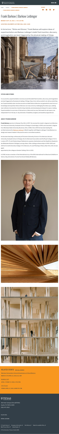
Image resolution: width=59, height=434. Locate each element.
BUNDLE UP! (5, 379)
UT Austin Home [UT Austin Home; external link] (4, 425)
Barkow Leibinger (18, 130)
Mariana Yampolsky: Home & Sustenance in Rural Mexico (18, 373)
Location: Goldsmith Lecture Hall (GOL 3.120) (15, 24)
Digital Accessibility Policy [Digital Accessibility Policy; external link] (38, 425)
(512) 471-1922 (5, 407)
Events (7, 7)
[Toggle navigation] (53, 2)
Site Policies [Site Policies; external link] (27, 425)
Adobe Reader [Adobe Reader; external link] (15, 427)
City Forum (4, 385)
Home (2, 7)
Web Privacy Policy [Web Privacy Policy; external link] (5, 427)
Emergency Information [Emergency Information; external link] (16, 425)
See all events (19, 370)
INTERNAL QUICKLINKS (5, 418)
